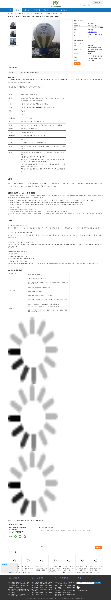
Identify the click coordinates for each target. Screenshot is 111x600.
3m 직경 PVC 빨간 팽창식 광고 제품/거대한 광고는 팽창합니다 (69, 568)
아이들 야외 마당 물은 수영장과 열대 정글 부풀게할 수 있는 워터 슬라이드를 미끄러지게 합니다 (65, 587)
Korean (97, 2)
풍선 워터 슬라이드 (61, 578)
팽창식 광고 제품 (22, 13)
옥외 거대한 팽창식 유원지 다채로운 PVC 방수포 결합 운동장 (18, 586)
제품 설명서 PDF (92, 32)
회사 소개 (27, 10)
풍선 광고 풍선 (29, 520)
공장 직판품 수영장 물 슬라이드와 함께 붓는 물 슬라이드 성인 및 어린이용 (65, 591)
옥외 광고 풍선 (40, 520)
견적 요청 (64, 10)
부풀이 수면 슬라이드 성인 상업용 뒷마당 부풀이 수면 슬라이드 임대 (65, 583)
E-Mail (79, 590)
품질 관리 (46, 10)
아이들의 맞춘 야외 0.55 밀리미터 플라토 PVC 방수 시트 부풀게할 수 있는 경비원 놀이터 (19, 591)
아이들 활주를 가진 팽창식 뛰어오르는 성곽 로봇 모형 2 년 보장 (19, 595)
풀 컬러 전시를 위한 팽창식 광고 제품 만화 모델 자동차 (28, 568)
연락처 (55, 10)
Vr (71, 10)
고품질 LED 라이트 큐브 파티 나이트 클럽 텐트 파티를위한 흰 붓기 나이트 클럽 (42, 586)
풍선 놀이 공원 (14, 578)
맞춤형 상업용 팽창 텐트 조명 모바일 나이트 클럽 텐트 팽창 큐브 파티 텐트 (42, 583)
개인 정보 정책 (28, 598)
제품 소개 (18, 10)
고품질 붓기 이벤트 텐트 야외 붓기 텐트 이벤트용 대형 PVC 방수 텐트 (42, 593)
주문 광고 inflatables (17, 520)
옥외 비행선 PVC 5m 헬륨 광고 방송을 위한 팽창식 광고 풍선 (96, 568)
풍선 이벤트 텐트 (38, 578)
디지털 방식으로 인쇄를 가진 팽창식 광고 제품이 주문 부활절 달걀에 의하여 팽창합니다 (55, 569)
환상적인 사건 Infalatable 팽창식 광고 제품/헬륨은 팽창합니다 (42, 568)
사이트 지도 (85, 590)
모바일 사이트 (81, 592)
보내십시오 (97, 582)
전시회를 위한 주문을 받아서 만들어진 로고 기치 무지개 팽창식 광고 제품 (82, 568)
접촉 (78, 63)
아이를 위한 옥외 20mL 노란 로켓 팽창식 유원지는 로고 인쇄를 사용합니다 (19, 583)
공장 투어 (37, 10)
